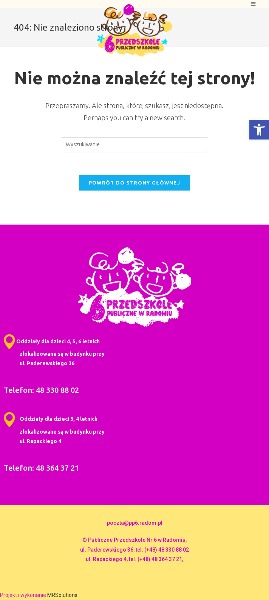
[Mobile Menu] (253, 4)
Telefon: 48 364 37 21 (41, 468)
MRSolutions (62, 595)
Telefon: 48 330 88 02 (41, 390)
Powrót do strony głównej (134, 182)
